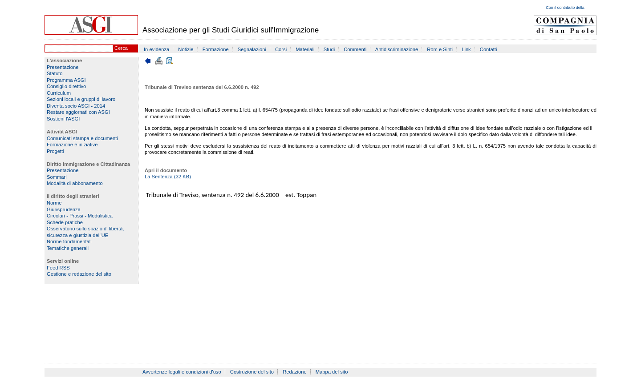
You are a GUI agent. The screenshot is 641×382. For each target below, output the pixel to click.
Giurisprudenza (64, 209)
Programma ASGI (66, 80)
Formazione (216, 49)
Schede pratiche (65, 222)
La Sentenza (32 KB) (168, 176)
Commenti (355, 49)
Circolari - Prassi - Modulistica (80, 215)
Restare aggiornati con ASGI (78, 112)
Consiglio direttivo (66, 86)
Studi (329, 49)
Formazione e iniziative (72, 144)
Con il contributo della (565, 7)
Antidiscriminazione (396, 49)
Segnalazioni (252, 49)
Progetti (55, 151)
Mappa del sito (332, 371)
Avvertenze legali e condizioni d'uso (181, 371)
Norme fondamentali (69, 241)
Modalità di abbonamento (75, 183)
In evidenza (156, 49)
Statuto (54, 73)
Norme (54, 202)
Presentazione (63, 67)
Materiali (305, 49)
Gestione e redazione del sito (79, 274)
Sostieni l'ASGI (63, 118)
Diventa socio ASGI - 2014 (76, 106)
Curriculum (59, 93)
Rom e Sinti (440, 49)
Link (466, 49)
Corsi (281, 49)
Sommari (57, 177)
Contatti (488, 49)
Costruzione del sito (252, 371)
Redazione (295, 371)
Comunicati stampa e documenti (82, 138)
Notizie (185, 49)
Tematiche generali (68, 248)
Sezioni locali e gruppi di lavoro (81, 99)
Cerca (121, 48)
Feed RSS (58, 267)
